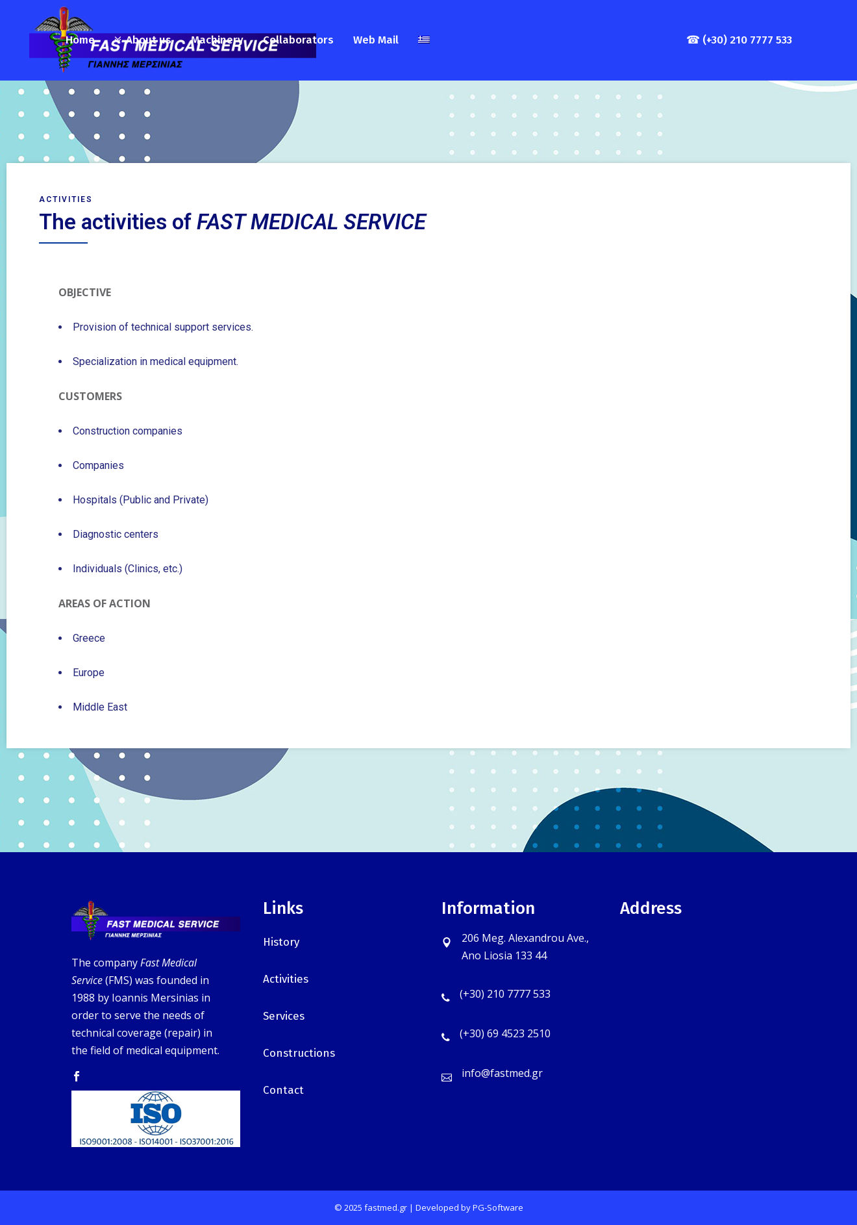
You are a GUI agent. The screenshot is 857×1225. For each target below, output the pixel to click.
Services (283, 1016)
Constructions (299, 1053)
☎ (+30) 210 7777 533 (739, 40)
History (281, 942)
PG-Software (498, 1207)
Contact (283, 1090)
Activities (285, 979)
